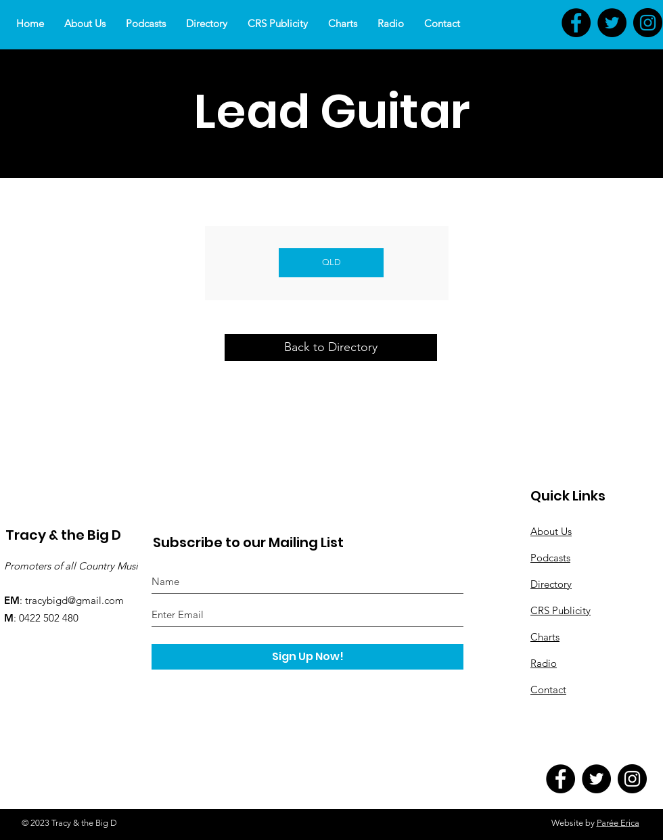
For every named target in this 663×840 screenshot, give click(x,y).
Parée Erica (618, 823)
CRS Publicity (560, 610)
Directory (551, 584)
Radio (543, 663)
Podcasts (550, 557)
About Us (551, 531)
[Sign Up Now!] (307, 657)
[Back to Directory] (331, 347)
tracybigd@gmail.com (74, 600)
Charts (544, 636)
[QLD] (331, 262)
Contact (548, 689)
